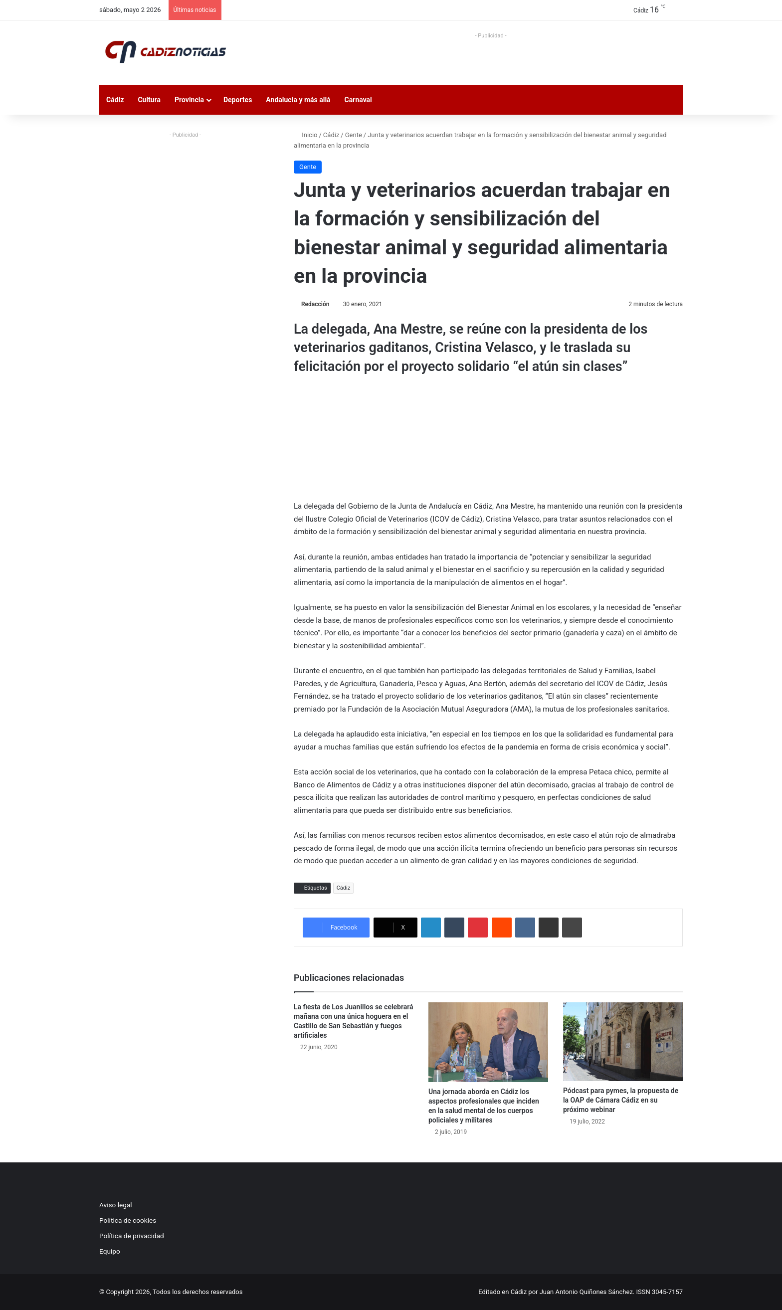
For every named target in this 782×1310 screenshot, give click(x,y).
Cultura (149, 100)
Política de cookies (127, 1220)
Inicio (305, 135)
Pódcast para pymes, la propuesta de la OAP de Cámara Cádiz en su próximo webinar (620, 1100)
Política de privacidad (131, 1236)
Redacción (315, 304)
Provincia (189, 100)
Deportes (237, 100)
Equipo (109, 1251)
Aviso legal (115, 1205)
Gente (353, 135)
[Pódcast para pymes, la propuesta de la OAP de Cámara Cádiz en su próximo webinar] (623, 1041)
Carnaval (358, 100)
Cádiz (115, 100)
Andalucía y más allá (298, 100)
